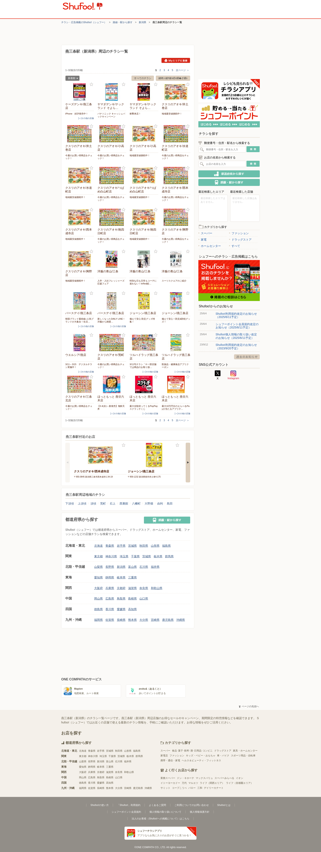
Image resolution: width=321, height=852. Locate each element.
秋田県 (143, 545)
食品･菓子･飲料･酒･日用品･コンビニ (192, 750)
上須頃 (82, 503)
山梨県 (98, 566)
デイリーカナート (214, 787)
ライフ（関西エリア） (212, 783)
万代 (184, 783)
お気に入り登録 (91, 84)
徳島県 (98, 609)
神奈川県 (111, 556)
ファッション (239, 233)
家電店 (164, 755)
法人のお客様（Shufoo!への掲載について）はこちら (160, 818)
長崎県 (121, 619)
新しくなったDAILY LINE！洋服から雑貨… (111, 320)
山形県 (155, 545)
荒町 (103, 503)
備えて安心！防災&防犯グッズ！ (176, 320)
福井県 (155, 566)
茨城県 (146, 556)
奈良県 (143, 588)
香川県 (109, 609)
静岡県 (109, 577)
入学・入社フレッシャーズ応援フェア (110, 282)
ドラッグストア (240, 239)
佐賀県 (109, 619)
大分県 (143, 619)
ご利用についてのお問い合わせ (191, 805)
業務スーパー (167, 778)
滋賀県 (132, 588)
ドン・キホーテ (185, 778)
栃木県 (158, 556)
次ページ (182, 70)
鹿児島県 (168, 619)
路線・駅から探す (122, 22)
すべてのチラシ (142, 78)
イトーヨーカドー (170, 783)
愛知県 (98, 577)
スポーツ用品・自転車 (243, 755)
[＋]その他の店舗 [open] (86, 118)
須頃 (93, 503)
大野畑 (149, 503)
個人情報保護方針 (199, 811)
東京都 (98, 556)
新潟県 (142, 22)
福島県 (166, 545)
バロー (192, 787)
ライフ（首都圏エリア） (239, 783)
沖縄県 (180, 619)
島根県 (132, 598)
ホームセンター (209, 246)
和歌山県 (156, 588)
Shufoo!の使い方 (99, 805)
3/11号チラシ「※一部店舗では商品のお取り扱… (143, 365)
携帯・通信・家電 (170, 760)
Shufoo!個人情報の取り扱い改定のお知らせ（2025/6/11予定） (236, 336)
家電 (202, 239)
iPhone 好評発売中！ (76, 113)
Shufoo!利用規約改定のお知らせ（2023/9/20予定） (236, 346)
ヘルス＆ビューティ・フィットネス (201, 760)
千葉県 (135, 556)
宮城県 (132, 545)
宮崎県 (155, 619)
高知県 (132, 609)
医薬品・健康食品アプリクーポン (175, 365)
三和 (199, 787)
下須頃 (69, 503)
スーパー (205, 233)
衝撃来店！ (135, 113)
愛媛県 (121, 609)
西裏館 (124, 503)
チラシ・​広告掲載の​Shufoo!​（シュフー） (83, 22)
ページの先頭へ (249, 706)
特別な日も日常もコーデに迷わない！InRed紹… (143, 282)
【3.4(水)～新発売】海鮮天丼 (111, 407)
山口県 (143, 598)
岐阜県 (121, 577)
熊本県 (132, 619)
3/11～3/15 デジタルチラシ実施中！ (78, 365)
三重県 (132, 577)
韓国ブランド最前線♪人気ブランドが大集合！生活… (79, 320)
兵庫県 (109, 588)
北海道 (98, 545)
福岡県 (98, 619)
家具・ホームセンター (245, 750)
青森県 (109, 545)
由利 (160, 503)
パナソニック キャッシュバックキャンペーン (111, 115)
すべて (234, 246)
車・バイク (223, 755)
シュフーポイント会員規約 (126, 811)
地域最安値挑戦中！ (172, 113)
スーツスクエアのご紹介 (174, 280)
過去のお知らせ (247, 356)
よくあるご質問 (157, 805)
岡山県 (98, 598)
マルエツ (193, 783)
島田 (170, 503)
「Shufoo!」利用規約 (128, 805)
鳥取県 (121, 598)
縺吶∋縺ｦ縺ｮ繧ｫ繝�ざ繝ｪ (173, 78)
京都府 (121, 588)
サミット (165, 787)
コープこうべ (179, 787)
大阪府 (98, 588)
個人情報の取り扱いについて (165, 811)
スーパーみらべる (224, 778)
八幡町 (136, 503)
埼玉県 (124, 556)
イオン (239, 778)
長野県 (109, 566)
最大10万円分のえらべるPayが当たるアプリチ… (176, 407)
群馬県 (169, 556)
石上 (112, 503)
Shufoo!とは (224, 805)
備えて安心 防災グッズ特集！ (142, 320)
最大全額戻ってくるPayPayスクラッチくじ (144, 407)
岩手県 (121, 545)
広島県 (109, 598)
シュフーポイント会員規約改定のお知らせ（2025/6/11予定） (237, 325)
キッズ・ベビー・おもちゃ (200, 755)
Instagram (233, 375)
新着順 (71, 79)
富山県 (132, 566)
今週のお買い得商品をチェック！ (78, 157)
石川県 (143, 566)
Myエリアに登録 (175, 60)
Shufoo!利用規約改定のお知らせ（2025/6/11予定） (236, 315)
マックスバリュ (204, 778)
